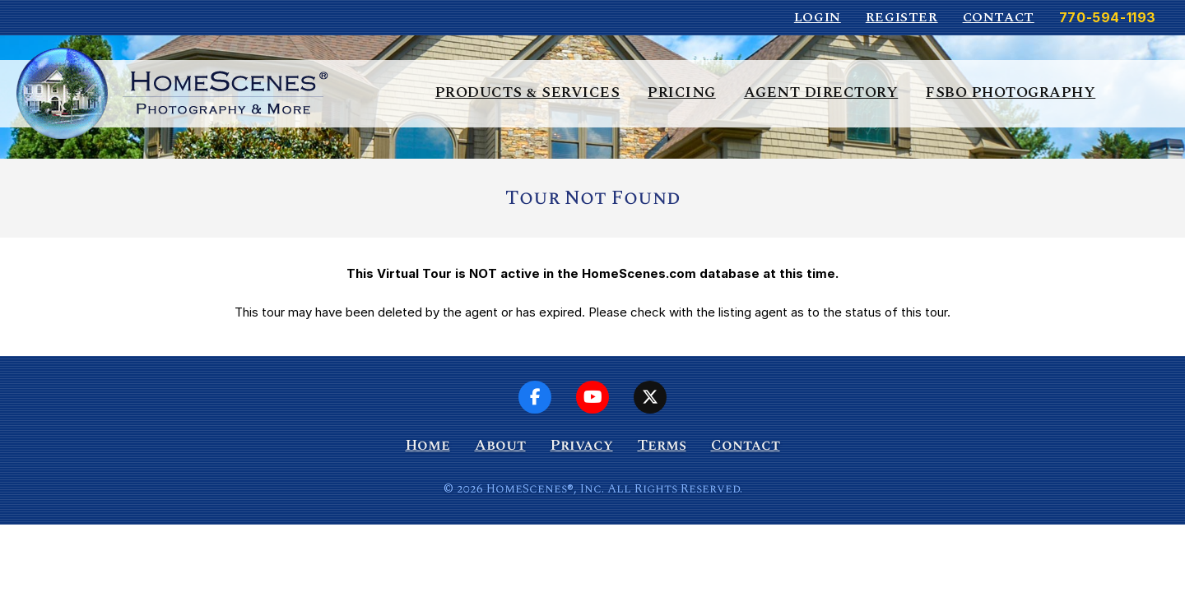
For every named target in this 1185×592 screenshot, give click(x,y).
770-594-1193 (1107, 17)
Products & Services (527, 92)
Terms (662, 445)
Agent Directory (821, 92)
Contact (998, 17)
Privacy (582, 445)
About (500, 445)
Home (428, 445)
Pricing (682, 92)
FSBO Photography (1010, 92)
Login (817, 17)
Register (902, 17)
